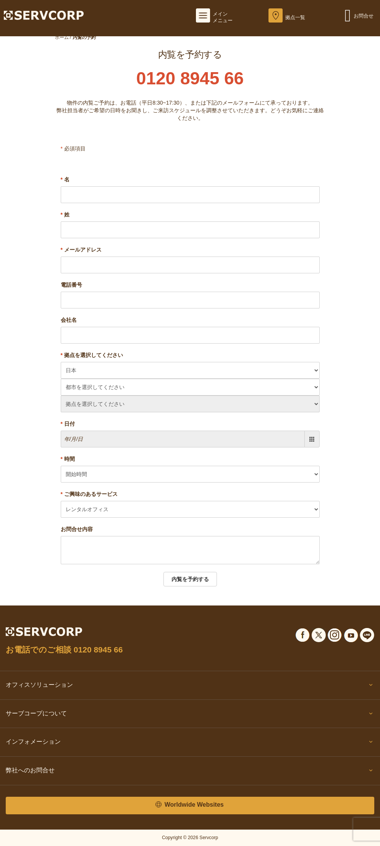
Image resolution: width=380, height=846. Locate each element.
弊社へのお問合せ (190, 772)
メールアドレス (81, 250)
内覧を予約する (190, 579)
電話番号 (71, 285)
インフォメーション (190, 743)
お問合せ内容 (77, 529)
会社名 (69, 320)
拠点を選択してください (92, 355)
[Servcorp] (44, 15)
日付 (68, 424)
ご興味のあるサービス (89, 494)
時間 (68, 459)
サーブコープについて (190, 715)
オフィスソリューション (190, 686)
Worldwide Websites (189, 805)
